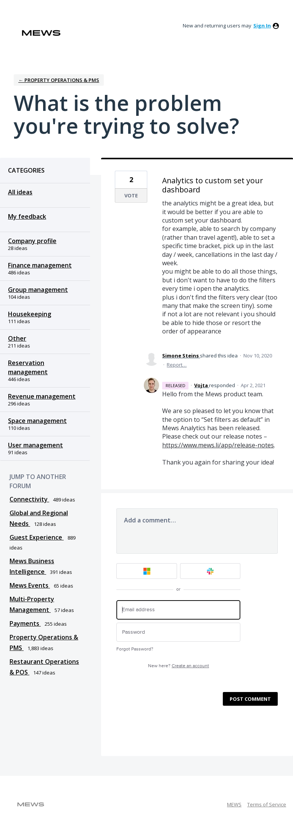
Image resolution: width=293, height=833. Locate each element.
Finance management (40, 265)
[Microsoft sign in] (146, 571)
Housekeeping (29, 314)
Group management (38, 289)
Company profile (32, 241)
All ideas (20, 192)
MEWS (234, 804)
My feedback (27, 216)
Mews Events (30, 585)
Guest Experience (37, 537)
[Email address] (178, 610)
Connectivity (29, 499)
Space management (37, 420)
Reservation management (28, 367)
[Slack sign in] (210, 571)
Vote (131, 195)
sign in (262, 25)
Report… (177, 364)
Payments (25, 623)
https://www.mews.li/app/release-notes (218, 445)
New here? (178, 666)
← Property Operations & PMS (58, 80)
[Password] (178, 632)
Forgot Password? (134, 649)
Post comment (250, 698)
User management (35, 445)
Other (17, 338)
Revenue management (42, 396)
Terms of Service (266, 804)
